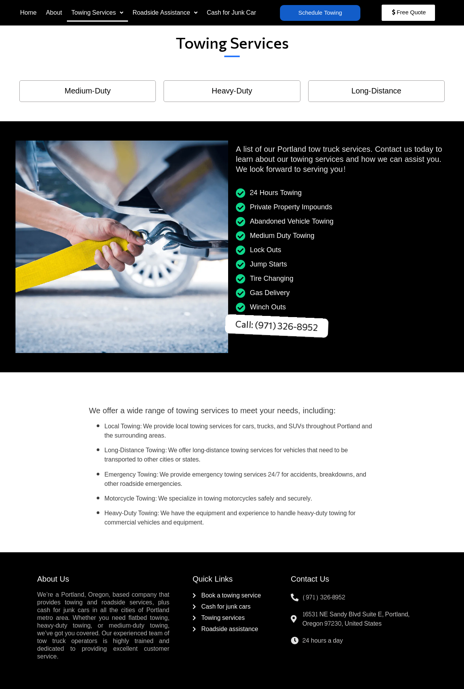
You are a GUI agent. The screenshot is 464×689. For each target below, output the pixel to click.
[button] (97, 13)
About (54, 12)
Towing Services (97, 12)
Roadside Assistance (165, 12)
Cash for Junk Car (231, 12)
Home (28, 12)
